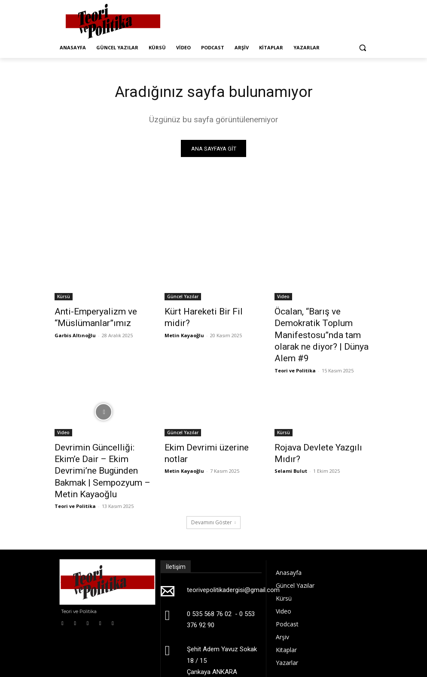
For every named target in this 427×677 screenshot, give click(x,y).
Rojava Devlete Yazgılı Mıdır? (320, 427)
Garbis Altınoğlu (75, 332)
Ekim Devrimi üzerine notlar (208, 427)
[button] (362, 48)
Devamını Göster (213, 483)
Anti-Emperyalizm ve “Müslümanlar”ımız (88, 317)
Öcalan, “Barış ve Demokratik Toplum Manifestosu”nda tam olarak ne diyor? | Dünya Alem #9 (322, 326)
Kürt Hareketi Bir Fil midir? (206, 312)
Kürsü (63, 298)
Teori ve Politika (295, 351)
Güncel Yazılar (182, 298)
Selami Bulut (290, 438)
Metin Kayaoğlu (184, 323)
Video (283, 298)
